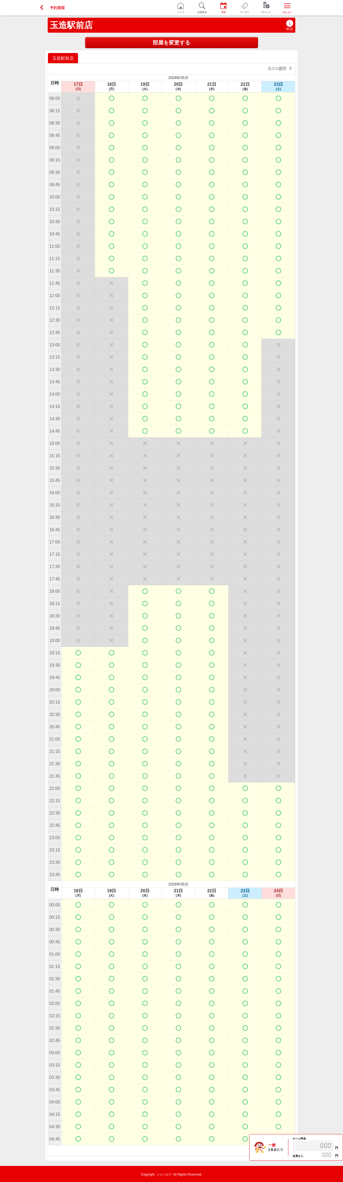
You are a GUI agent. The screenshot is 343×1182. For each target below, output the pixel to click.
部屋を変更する (171, 43)
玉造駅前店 (71, 25)
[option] (64, 57)
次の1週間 (281, 68)
